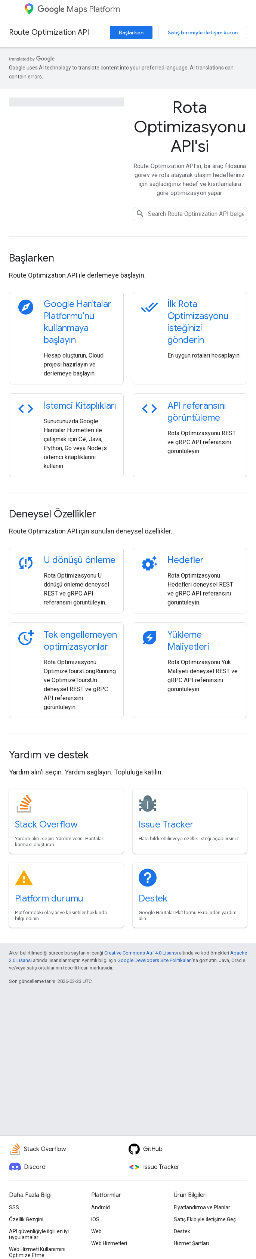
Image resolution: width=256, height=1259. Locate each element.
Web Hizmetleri (109, 1243)
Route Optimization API (49, 32)
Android (100, 1207)
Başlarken (131, 32)
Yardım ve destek (49, 754)
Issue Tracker (166, 824)
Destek (153, 898)
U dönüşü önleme (79, 560)
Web (96, 1231)
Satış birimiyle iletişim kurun (203, 32)
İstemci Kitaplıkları (80, 405)
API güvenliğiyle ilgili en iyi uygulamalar (39, 1234)
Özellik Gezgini (26, 1219)
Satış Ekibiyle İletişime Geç (205, 1219)
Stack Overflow (46, 824)
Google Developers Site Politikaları (154, 960)
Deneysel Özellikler (52, 513)
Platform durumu (49, 898)
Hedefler (185, 560)
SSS (14, 1207)
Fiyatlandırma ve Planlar (202, 1207)
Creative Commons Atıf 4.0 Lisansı (141, 953)
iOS (95, 1219)
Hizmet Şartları (191, 1243)
